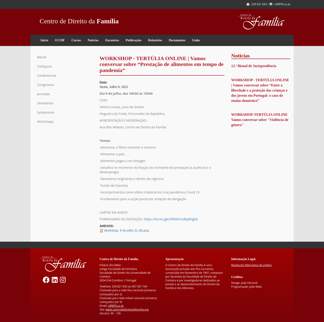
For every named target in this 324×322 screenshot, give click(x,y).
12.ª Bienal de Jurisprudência (253, 66)
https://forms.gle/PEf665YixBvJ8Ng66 (171, 219)
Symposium (45, 112)
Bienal (41, 57)
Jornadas (43, 94)
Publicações (134, 40)
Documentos (177, 40)
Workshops (45, 121)
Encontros (112, 40)
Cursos (76, 40)
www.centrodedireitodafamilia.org (127, 309)
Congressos (45, 85)
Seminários (45, 103)
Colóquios (44, 66)
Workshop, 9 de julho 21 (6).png (126, 230)
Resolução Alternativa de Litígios (251, 265)
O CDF (60, 40)
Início (44, 40)
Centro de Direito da (79, 19)
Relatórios (155, 40)
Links (196, 40)
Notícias (93, 40)
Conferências (46, 75)
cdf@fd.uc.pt (116, 306)
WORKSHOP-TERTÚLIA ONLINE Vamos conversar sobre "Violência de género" (259, 120)
